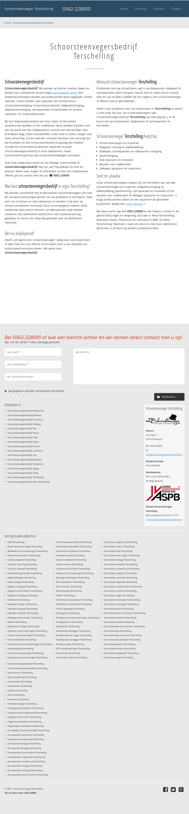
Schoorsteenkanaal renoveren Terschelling (124, 626)
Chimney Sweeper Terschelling (22, 568)
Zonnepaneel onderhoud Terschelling (25, 739)
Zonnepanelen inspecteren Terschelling (26, 757)
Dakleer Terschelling (17, 622)
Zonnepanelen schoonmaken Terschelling (27, 774)
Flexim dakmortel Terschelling (21, 639)
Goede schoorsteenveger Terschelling (25, 653)
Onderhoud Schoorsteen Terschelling (74, 599)
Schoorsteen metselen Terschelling (120, 564)
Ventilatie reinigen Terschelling (22, 703)
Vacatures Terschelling (18, 699)
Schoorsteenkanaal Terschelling (119, 622)
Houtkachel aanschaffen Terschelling (74, 546)
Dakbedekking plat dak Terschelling (24, 573)
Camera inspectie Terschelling (21, 559)
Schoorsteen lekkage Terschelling (120, 559)
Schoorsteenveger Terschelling (29, 8)
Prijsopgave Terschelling (67, 613)
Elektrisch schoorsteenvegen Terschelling (27, 630)
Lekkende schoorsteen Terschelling (73, 568)
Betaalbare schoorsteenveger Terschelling (27, 551)
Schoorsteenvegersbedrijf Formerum (25, 419)
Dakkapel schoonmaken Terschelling (25, 617)
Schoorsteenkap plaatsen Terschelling (122, 639)
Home (8, 22)
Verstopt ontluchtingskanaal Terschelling (27, 712)
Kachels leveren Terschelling (69, 564)
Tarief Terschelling (16, 694)
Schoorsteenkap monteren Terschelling (123, 635)
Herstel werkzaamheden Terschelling (74, 542)
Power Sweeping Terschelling (70, 608)
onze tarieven (134, 204)
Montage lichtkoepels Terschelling (72, 577)
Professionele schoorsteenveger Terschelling (77, 617)
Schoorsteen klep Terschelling (118, 551)
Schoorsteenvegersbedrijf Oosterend (25, 463)
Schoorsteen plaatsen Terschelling (120, 573)
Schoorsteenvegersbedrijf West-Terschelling (28, 481)
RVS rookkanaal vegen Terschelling (73, 648)
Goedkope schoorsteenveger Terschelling (27, 657)
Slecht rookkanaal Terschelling (22, 677)
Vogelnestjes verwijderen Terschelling (25, 725)
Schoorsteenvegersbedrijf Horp (22, 437)
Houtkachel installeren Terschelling (73, 551)
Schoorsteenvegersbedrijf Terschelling (33, 22)
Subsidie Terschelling (17, 690)
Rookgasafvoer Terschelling (69, 622)
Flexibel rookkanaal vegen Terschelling (26, 635)
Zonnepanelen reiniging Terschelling (25, 770)
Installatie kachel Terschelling (70, 555)
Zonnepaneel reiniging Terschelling (24, 748)
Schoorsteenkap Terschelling (117, 630)
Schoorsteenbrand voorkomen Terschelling (124, 613)
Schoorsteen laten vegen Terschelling (122, 555)
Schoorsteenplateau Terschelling (119, 644)
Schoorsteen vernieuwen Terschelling (122, 599)
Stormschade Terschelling (19, 685)
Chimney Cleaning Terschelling (22, 564)
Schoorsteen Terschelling (68, 653)
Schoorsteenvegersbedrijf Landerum (25, 450)
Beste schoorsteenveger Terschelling (24, 546)
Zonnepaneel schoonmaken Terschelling (27, 752)
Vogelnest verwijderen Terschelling (24, 721)
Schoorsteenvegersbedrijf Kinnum (23, 446)
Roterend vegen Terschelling (70, 644)
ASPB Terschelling (15, 542)
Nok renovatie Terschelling (69, 586)
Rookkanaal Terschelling (68, 626)
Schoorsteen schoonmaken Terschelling (123, 586)
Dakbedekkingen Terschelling (21, 577)
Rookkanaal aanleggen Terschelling (73, 630)
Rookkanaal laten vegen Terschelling (74, 635)
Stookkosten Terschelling (19, 681)
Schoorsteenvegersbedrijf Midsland (24, 459)
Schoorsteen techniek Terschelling (120, 590)
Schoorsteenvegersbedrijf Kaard (22, 441)
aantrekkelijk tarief (65, 92)
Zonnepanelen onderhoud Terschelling (26, 761)
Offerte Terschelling (65, 595)
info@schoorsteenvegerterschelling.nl (164, 454)
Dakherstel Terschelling (18, 599)
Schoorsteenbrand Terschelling (119, 608)
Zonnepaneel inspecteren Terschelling (25, 734)
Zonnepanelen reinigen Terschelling (24, 765)
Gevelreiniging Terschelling (20, 648)
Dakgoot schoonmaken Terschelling (24, 590)
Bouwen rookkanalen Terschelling (23, 555)
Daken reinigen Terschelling (20, 581)
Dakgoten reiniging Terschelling (22, 595)
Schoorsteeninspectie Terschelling (120, 617)
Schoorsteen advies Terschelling (71, 657)
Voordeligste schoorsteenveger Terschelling (28, 730)
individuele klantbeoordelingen (164, 519)
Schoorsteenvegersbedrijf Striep (22, 472)
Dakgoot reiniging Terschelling (22, 586)
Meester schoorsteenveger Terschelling (75, 573)
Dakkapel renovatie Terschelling (22, 613)
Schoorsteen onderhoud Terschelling (121, 568)
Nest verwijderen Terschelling (70, 581)
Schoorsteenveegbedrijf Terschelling (121, 653)
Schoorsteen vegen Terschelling (119, 595)
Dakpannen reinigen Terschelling (23, 626)
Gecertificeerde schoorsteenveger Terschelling (29, 644)
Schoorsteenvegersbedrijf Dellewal (24, 415)
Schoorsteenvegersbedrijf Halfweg (24, 424)
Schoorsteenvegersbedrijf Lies (22, 455)
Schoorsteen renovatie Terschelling (121, 577)
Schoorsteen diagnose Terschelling (120, 542)
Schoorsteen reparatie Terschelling (120, 581)
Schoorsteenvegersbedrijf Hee (22, 428)
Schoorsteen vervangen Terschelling (121, 604)
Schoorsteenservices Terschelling (119, 648)
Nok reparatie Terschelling (68, 590)
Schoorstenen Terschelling (20, 672)
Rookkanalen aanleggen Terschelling (74, 639)
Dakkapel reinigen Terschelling (22, 604)
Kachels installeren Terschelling (71, 559)
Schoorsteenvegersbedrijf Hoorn (23, 432)
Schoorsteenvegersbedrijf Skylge (23, 468)
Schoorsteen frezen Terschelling (119, 546)
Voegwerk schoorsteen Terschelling (24, 717)
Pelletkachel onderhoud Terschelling (74, 604)
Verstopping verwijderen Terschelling (25, 708)
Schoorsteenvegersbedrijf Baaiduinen (25, 410)
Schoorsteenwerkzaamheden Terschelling (27, 668)
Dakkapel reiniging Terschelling (22, 608)
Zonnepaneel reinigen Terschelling (24, 743)
